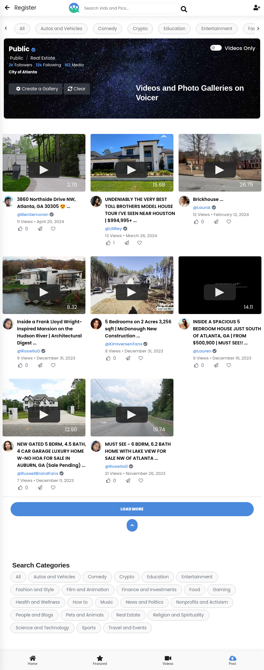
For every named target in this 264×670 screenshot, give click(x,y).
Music (106, 602)
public (16, 58)
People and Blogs (34, 615)
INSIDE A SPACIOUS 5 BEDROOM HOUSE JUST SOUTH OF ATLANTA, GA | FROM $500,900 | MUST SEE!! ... (227, 332)
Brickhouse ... (208, 199)
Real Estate (43, 58)
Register (21, 8)
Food (194, 590)
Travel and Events (127, 628)
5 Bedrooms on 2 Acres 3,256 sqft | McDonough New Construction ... (138, 328)
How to (80, 602)
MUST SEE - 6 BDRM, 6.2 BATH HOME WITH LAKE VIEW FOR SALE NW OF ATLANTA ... (138, 451)
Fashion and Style (35, 590)
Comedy (107, 29)
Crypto (140, 29)
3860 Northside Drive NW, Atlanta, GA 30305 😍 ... (46, 203)
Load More (132, 509)
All (22, 29)
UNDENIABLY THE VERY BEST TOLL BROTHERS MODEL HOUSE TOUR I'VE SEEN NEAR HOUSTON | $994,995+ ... (140, 210)
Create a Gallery (37, 89)
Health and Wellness (38, 602)
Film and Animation (88, 590)
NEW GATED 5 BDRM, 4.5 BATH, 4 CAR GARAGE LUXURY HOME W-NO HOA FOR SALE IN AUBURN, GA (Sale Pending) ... (51, 454)
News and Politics (144, 602)
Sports (89, 628)
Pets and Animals (85, 615)
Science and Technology (42, 628)
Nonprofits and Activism (202, 602)
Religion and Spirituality (178, 615)
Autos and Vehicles (61, 29)
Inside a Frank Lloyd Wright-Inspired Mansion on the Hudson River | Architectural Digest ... (49, 332)
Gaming (221, 590)
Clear (76, 89)
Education (174, 29)
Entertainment (216, 29)
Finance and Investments (149, 590)
